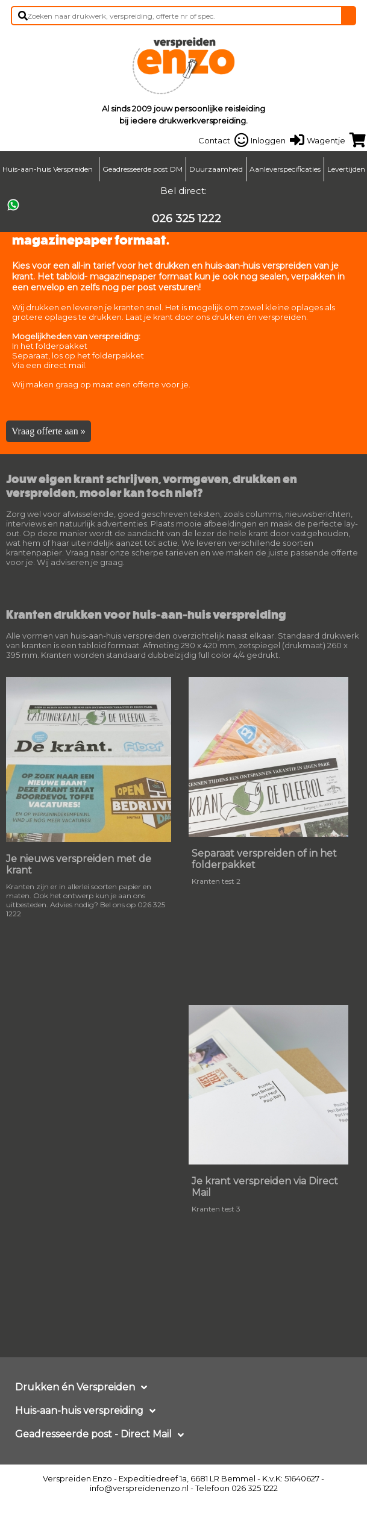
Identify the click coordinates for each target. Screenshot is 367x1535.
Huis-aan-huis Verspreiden (47, 169)
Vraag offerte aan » (48, 431)
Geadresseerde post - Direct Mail (93, 1434)
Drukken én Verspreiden (75, 1387)
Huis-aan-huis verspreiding (79, 1410)
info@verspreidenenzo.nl (139, 1488)
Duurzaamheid (216, 169)
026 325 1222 (186, 218)
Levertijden (346, 169)
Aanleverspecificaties (285, 169)
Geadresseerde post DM (142, 169)
